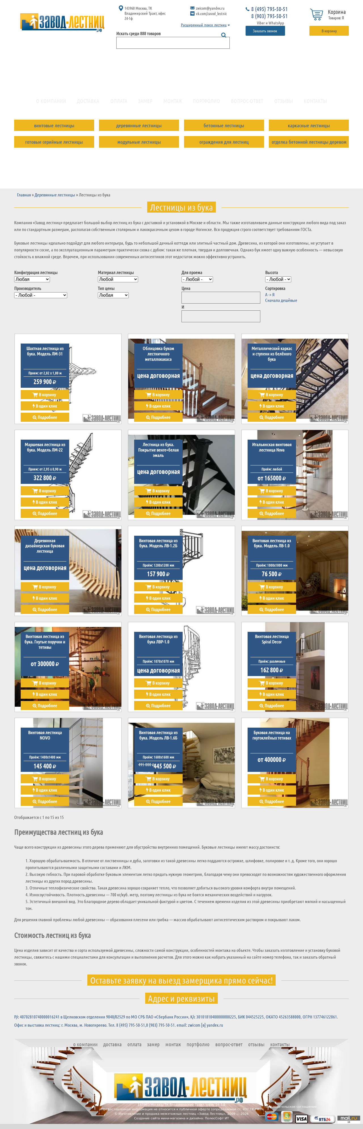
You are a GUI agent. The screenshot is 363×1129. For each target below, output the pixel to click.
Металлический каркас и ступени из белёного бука (272, 357)
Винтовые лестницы (54, 127)
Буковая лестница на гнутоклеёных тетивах (271, 739)
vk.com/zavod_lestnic (211, 13)
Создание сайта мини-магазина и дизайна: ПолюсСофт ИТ (181, 1122)
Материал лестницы (116, 276)
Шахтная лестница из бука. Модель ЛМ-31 (45, 354)
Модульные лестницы (139, 144)
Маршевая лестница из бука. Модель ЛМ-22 (45, 450)
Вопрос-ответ (247, 103)
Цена (186, 292)
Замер (145, 103)
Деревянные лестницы (139, 127)
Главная (24, 198)
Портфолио (206, 103)
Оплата (118, 103)
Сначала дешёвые (281, 303)
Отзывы (283, 103)
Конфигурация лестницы (36, 276)
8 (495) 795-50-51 (269, 9)
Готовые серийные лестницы (54, 144)
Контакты (315, 103)
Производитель (27, 292)
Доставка (88, 103)
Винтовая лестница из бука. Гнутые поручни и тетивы (44, 645)
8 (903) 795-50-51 (269, 16)
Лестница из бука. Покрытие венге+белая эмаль (158, 453)
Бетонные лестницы (224, 127)
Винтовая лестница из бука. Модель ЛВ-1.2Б (158, 546)
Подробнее (45, 420)
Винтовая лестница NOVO (45, 739)
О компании (51, 103)
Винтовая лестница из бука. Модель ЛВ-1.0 (271, 546)
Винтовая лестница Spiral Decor (272, 642)
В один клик (45, 409)
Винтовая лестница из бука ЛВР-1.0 (158, 642)
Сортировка (275, 292)
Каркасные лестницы (309, 127)
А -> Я (270, 298)
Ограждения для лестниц (224, 144)
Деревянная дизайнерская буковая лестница (44, 549)
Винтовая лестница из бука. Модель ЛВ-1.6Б (158, 739)
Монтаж (172, 103)
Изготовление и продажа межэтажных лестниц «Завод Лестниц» (172, 1117)
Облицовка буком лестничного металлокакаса (158, 357)
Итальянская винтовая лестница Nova (272, 450)
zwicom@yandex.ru (210, 7)
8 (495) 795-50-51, (131, 1028)
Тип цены (106, 292)
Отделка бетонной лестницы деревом (309, 144)
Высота (271, 276)
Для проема (192, 276)
